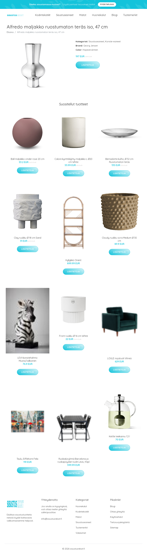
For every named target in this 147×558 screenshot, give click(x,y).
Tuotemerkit (130, 17)
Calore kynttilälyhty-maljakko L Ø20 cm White (73, 165)
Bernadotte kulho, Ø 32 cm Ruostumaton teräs (119, 165)
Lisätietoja (88, 69)
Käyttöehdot (116, 521)
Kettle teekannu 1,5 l (119, 440)
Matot (82, 17)
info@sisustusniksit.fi (51, 523)
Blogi (114, 17)
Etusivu (10, 36)
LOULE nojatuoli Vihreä (119, 362)
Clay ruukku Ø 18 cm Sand (27, 242)
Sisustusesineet (65, 17)
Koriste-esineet (113, 45)
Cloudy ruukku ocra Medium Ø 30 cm (119, 244)
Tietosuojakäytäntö (120, 526)
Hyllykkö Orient (73, 264)
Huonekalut (99, 17)
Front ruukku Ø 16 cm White (73, 340)
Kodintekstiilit (42, 17)
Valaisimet (81, 537)
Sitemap (114, 532)
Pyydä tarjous (107, 4)
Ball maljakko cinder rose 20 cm (27, 163)
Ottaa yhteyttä (117, 516)
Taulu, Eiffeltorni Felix (27, 463)
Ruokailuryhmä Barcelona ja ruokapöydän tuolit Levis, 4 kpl (73, 465)
